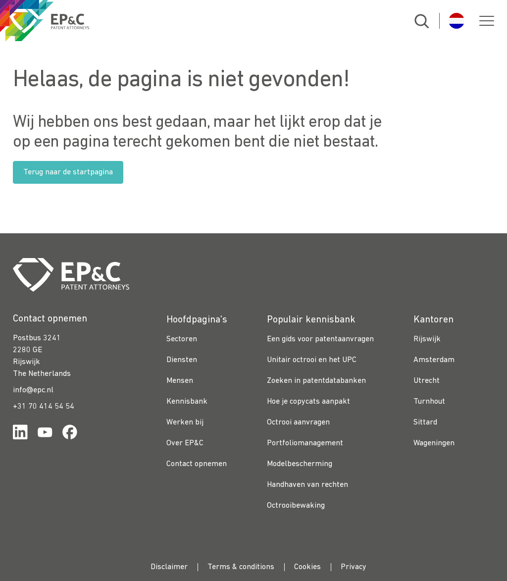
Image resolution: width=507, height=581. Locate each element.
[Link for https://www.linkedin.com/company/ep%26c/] (20, 434)
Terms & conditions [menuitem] (240, 567)
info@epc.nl (33, 390)
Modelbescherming (299, 464)
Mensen (179, 381)
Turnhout (429, 402)
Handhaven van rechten (307, 485)
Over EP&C (184, 443)
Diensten (181, 360)
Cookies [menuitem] (307, 567)
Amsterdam (434, 360)
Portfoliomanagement (305, 443)
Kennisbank (186, 402)
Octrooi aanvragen (298, 422)
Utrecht (426, 381)
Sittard (425, 422)
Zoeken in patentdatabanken (316, 381)
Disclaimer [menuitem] (169, 567)
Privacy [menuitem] (353, 567)
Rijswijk (427, 339)
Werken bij (184, 422)
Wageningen (434, 443)
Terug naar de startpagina (68, 172)
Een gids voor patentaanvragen (320, 339)
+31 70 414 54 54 (43, 407)
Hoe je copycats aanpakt (308, 402)
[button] (486, 21)
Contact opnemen (196, 464)
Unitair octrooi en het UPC (311, 360)
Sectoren (181, 339)
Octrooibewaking (296, 506)
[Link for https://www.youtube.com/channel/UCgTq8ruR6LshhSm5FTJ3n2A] (45, 434)
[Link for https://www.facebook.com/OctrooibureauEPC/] (69, 434)
